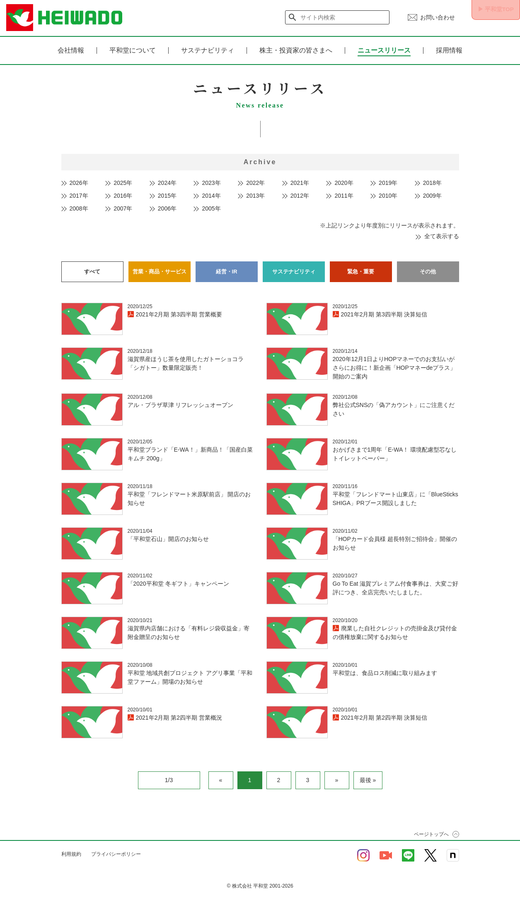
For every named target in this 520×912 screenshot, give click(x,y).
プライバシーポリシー (116, 852)
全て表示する (441, 236)
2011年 (343, 195)
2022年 (255, 183)
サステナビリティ (207, 50)
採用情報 (449, 50)
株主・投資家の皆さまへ (295, 50)
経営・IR (226, 270)
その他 (428, 270)
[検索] (328, 17)
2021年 (299, 183)
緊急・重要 (360, 270)
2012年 (299, 195)
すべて (92, 270)
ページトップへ (431, 832)
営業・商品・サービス (160, 270)
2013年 (255, 195)
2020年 (343, 183)
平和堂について (132, 50)
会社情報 (71, 50)
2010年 (388, 195)
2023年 (211, 183)
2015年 (167, 195)
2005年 (211, 208)
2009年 (432, 195)
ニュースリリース (384, 50)
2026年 (79, 183)
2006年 (167, 208)
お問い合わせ (428, 17)
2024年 (167, 183)
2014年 (211, 195)
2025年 (123, 183)
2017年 (79, 195)
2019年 (388, 183)
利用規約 (71, 852)
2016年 (123, 195)
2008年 (79, 208)
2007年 (123, 208)
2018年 (432, 183)
